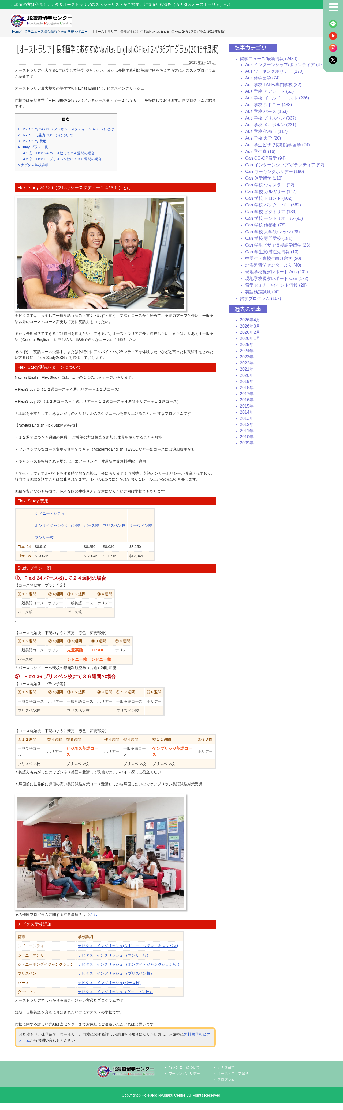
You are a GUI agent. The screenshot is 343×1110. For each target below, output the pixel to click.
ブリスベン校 (114, 525)
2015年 (247, 406)
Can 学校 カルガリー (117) (271, 191)
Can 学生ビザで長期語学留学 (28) (277, 245)
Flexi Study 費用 (32, 141)
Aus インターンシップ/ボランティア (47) (284, 64)
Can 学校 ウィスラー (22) (269, 185)
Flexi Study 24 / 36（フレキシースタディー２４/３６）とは (66, 129)
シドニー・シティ (50, 513)
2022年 (247, 363)
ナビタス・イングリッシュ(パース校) (109, 983)
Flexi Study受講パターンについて (45, 135)
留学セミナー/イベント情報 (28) (276, 285)
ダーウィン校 (140, 525)
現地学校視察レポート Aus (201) (276, 272)
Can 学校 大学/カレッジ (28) (272, 231)
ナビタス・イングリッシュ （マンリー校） (114, 955)
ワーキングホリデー (184, 1074)
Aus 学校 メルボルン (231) (270, 124)
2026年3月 (250, 326)
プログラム (226, 1079)
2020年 (247, 375)
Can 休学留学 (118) (264, 178)
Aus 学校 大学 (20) (263, 138)
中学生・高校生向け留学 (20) (273, 258)
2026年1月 (250, 338)
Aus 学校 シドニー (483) (268, 104)
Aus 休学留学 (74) (262, 78)
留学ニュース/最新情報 (40, 31)
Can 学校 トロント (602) (268, 198)
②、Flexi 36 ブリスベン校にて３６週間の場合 (62, 159)
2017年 (247, 393)
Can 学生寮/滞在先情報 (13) (272, 251)
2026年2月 (250, 332)
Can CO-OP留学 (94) (265, 158)
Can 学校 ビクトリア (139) (271, 211)
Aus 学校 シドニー (74, 31)
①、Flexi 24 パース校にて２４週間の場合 (59, 153)
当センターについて (184, 1067)
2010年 (247, 437)
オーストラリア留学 (233, 1074)
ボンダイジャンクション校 (57, 525)
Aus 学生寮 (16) (260, 151)
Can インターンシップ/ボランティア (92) (284, 165)
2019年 (247, 381)
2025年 (247, 344)
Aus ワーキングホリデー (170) (274, 71)
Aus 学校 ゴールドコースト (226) (277, 98)
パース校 (91, 525)
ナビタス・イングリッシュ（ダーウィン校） (115, 992)
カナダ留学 (226, 1067)
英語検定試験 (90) (262, 292)
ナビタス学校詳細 (33, 165)
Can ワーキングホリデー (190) (274, 171)
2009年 (247, 443)
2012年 (247, 424)
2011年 (247, 430)
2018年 (247, 387)
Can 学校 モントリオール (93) (274, 218)
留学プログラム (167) (260, 298)
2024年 (247, 350)
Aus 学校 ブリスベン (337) (270, 118)
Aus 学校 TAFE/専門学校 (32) (273, 84)
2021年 (247, 369)
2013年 (247, 418)
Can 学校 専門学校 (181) (268, 238)
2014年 (247, 412)
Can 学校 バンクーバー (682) (273, 205)
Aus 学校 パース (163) (266, 111)
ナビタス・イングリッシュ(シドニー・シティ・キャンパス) (128, 946)
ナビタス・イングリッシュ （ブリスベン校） (116, 973)
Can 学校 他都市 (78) (265, 225)
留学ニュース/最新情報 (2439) (268, 58)
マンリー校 (44, 537)
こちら (95, 914)
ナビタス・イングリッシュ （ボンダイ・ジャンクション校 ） (129, 964)
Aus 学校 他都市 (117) (266, 131)
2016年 (247, 400)
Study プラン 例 (33, 147)
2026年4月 (250, 320)
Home (16, 31)
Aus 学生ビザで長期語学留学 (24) (277, 145)
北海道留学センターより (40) (273, 265)
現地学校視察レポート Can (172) (276, 278)
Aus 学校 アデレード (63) (269, 91)
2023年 (247, 357)
